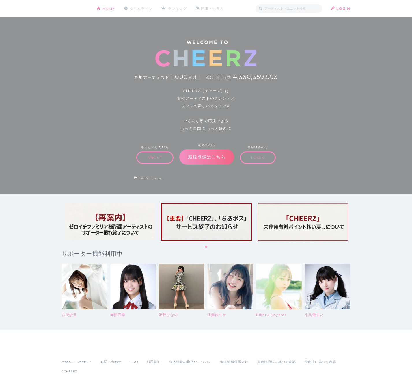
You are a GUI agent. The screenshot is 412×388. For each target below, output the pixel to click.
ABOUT (155, 157)
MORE (158, 178)
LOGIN (343, 8)
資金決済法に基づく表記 (276, 362)
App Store (75, 349)
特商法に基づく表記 (320, 362)
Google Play (105, 349)
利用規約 (154, 362)
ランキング (177, 8)
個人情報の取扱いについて (190, 362)
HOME (108, 8)
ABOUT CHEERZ (77, 362)
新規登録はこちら (206, 157)
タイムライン (141, 8)
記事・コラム (212, 8)
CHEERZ (75, 8)
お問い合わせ (111, 362)
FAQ (134, 362)
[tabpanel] (110, 222)
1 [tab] (206, 247)
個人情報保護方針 (234, 362)
